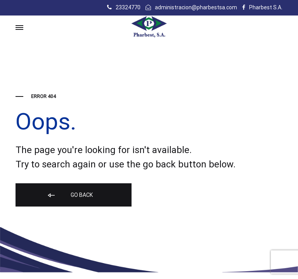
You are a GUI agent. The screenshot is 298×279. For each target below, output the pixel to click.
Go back (70, 195)
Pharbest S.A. (265, 7)
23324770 (128, 7)
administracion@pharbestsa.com (196, 7)
